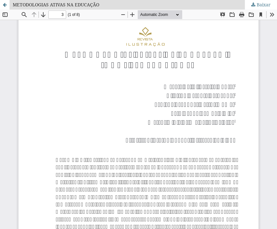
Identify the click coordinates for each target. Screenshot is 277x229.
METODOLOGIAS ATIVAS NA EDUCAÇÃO (56, 5)
